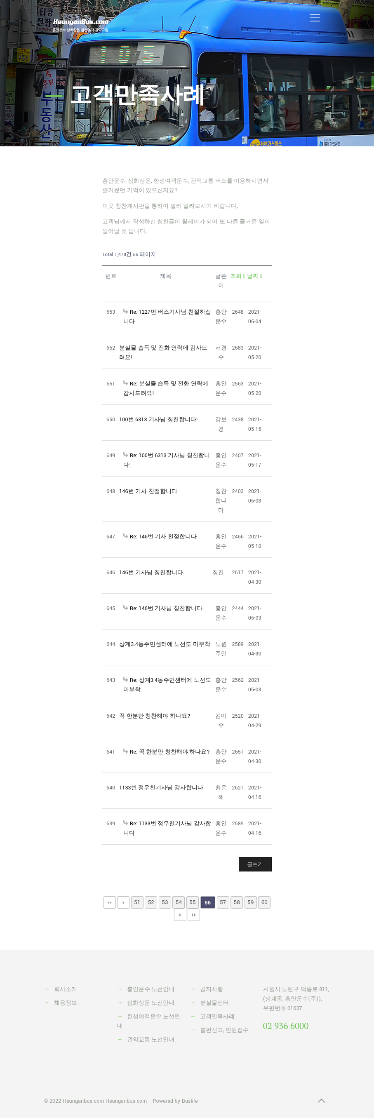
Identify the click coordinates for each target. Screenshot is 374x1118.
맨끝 (194, 915)
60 (264, 902)
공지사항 (211, 989)
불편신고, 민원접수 (224, 1030)
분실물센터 (214, 1003)
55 (192, 902)
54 (179, 902)
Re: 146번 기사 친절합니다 (160, 536)
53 (165, 902)
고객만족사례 (217, 1016)
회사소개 (65, 989)
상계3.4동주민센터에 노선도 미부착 (164, 644)
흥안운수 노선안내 (151, 989)
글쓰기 (255, 864)
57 (223, 902)
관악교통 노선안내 (151, 1039)
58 (237, 902)
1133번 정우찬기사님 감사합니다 (161, 788)
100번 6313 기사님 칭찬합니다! (158, 419)
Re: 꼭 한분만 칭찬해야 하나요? (166, 752)
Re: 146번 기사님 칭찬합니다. (163, 608)
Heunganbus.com (83, 1101)
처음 (109, 902)
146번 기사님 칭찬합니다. (151, 572)
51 (137, 902)
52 (151, 902)
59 (250, 902)
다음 (180, 915)
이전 (123, 902)
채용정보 (65, 1003)
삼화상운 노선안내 (151, 1003)
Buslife (190, 1101)
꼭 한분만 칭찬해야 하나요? (154, 716)
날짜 (254, 276)
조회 (237, 276)
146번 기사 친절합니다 (148, 491)
